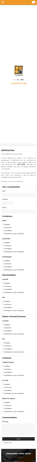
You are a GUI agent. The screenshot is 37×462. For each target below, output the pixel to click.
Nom (4, 191)
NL (18, 79)
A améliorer (7, 231)
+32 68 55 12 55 (18, 83)
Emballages (7, 257)
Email (4, 208)
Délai (4, 220)
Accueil (5, 380)
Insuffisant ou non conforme (13, 234)
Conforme (6, 228)
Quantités (6, 239)
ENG (22, 79)
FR (14, 79)
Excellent (6, 225)
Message (5, 422)
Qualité (5, 279)
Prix (3, 297)
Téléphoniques (8, 362)
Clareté (5, 321)
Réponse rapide (8, 398)
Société (4, 199)
